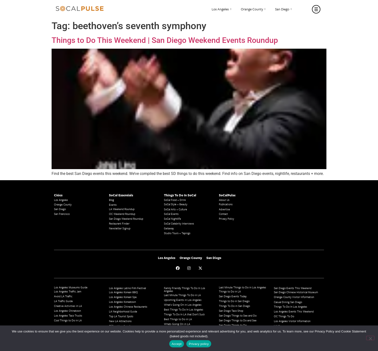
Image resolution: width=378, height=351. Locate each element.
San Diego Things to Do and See (237, 320)
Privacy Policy (226, 219)
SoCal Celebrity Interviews (179, 223)
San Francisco (62, 214)
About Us (224, 200)
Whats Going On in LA (177, 324)
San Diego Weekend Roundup (126, 219)
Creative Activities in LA (68, 306)
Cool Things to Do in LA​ (68, 320)
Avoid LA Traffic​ (63, 296)
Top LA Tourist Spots (121, 316)
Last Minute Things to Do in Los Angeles (242, 287)
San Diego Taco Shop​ (231, 311)
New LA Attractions (120, 321)
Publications (226, 204)
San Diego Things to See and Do (237, 315)
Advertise (224, 209)
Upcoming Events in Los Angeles (183, 300)
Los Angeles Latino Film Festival (127, 288)
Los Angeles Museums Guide (71, 287)
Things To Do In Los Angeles (290, 307)
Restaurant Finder (119, 223)
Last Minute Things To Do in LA (182, 295)
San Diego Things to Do (233, 325)
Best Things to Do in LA (178, 319)
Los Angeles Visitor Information (292, 321)
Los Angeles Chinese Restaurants (128, 307)
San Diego (283, 9)
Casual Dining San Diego (288, 302)
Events (113, 205)
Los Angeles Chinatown (67, 311)
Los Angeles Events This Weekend (294, 311)
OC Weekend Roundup (122, 214)
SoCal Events (171, 214)
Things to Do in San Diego (234, 301)
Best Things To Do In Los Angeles (183, 309)
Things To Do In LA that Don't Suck (184, 314)
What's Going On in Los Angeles (183, 305)
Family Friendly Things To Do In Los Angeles (184, 289)
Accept (177, 344)
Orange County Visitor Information (294, 297)
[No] (370, 338)
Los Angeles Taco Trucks (68, 315)
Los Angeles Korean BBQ (123, 292)
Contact (223, 214)
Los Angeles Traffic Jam (67, 291)
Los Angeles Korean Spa (122, 297)
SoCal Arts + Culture (175, 209)
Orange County (253, 9)
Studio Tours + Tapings (177, 233)
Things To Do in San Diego (234, 306)
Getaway (169, 228)
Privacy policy (199, 344)
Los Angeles (221, 9)
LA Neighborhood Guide (123, 311)
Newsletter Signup (119, 228)
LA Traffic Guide (63, 301)
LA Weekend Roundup (122, 209)
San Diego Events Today (233, 296)
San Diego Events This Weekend (292, 288)
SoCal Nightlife (172, 219)
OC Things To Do (284, 316)
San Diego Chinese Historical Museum (296, 292)
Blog (111, 200)
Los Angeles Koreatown (122, 302)
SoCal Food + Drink (175, 200)
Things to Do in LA (230, 291)
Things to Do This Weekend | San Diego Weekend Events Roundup (165, 40)
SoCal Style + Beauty (175, 204)
